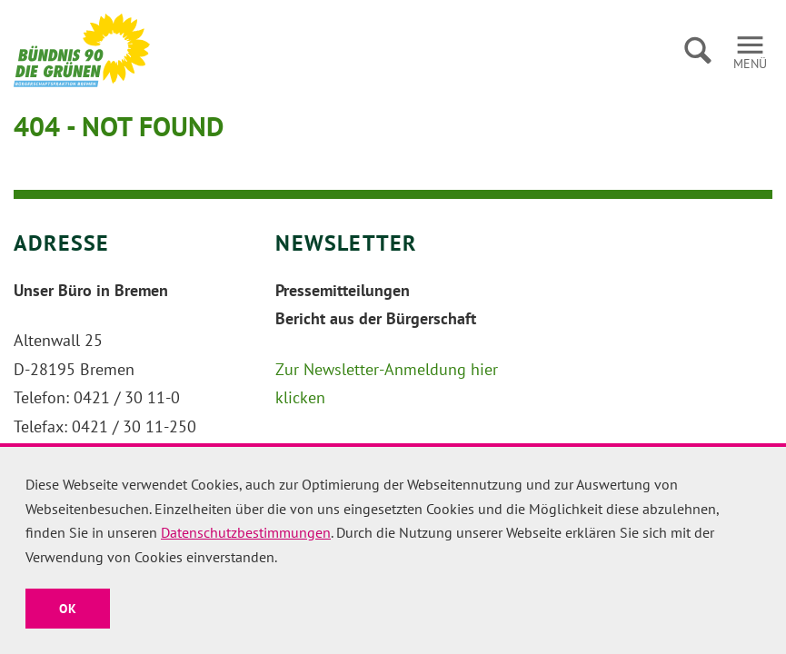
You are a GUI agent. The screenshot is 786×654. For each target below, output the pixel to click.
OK (67, 608)
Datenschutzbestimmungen (246, 532)
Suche (697, 50)
